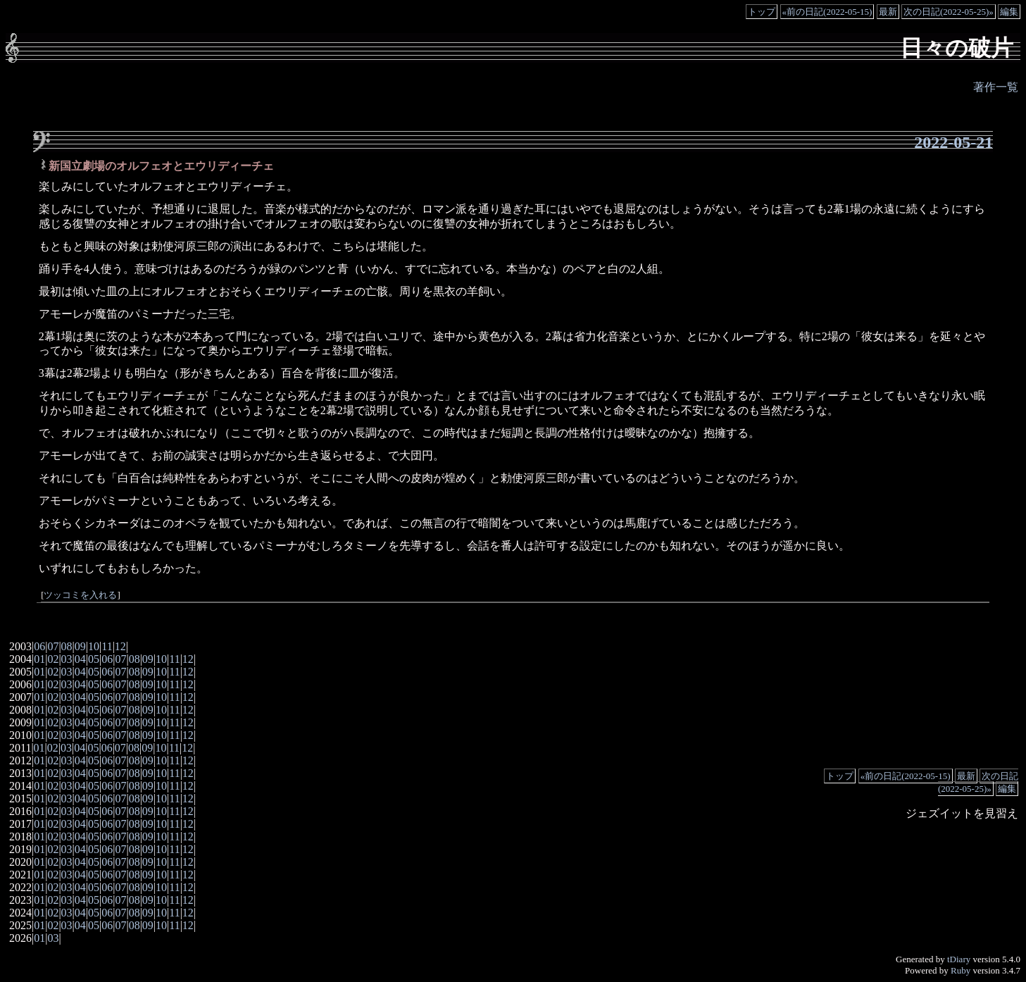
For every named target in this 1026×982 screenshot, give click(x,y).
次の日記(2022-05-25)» (948, 11)
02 (52, 659)
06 (39, 646)
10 (93, 646)
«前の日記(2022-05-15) (827, 11)
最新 (888, 11)
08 (67, 646)
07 (52, 646)
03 (67, 659)
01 (39, 659)
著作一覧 (995, 87)
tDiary (958, 959)
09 (80, 646)
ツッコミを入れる (80, 595)
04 (80, 659)
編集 (1009, 11)
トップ (761, 11)
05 (93, 659)
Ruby (960, 970)
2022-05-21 (953, 142)
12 (120, 646)
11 (106, 646)
